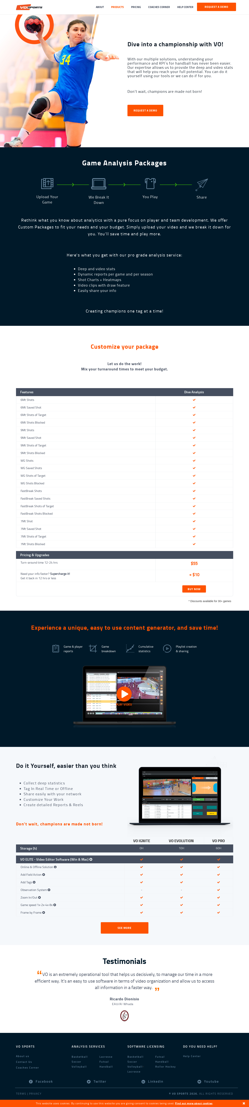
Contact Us (24, 1062)
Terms (21, 1093)
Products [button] (117, 7)
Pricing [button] (136, 7)
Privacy (35, 1093)
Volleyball (79, 1067)
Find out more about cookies (194, 1103)
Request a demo (216, 7)
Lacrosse (106, 1057)
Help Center (185, 7)
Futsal (104, 1062)
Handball (106, 1067)
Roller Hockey (165, 1067)
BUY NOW (194, 589)
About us (22, 1056)
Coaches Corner (159, 7)
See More (124, 928)
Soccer (76, 1062)
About (100, 7)
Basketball (80, 1057)
